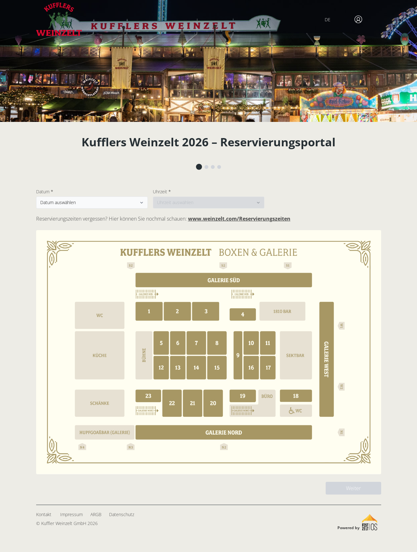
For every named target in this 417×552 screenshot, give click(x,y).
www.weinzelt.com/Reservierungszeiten (239, 218)
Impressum (71, 514)
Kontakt (43, 514)
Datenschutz (121, 514)
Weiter (353, 488)
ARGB (95, 514)
